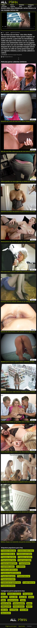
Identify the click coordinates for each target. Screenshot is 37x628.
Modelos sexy (21, 5)
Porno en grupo (13, 54)
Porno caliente (12, 5)
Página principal (4, 5)
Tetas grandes (19, 54)
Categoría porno (31, 5)
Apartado (21, 626)
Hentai (9, 54)
